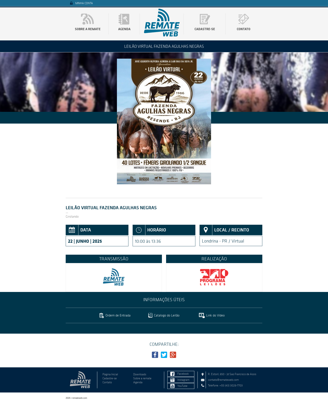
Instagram (183, 380)
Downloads (139, 374)
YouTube (182, 386)
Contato (243, 29)
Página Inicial (110, 374)
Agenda (124, 29)
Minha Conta (84, 3)
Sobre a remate (88, 29)
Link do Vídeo (215, 315)
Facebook (183, 374)
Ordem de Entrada (118, 315)
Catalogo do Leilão (166, 315)
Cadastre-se (205, 29)
